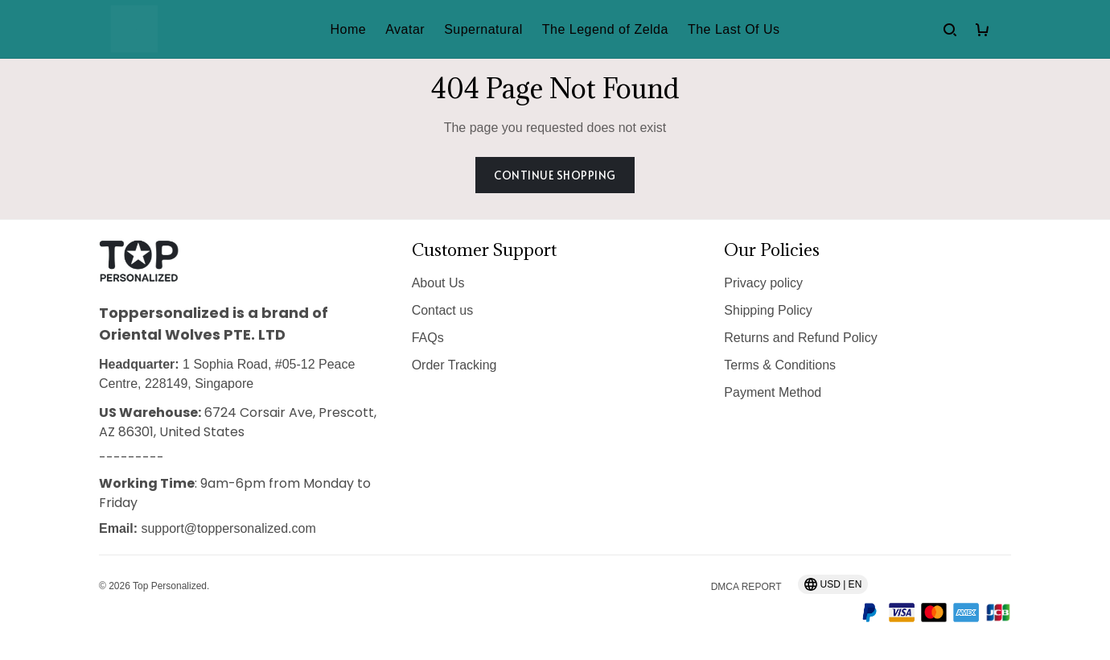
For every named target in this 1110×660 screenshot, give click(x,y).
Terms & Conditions (780, 365)
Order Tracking (454, 365)
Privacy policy (763, 283)
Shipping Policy (768, 310)
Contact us (442, 310)
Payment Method (772, 392)
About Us (438, 283)
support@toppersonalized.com (228, 528)
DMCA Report (746, 586)
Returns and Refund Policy (800, 337)
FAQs (428, 337)
